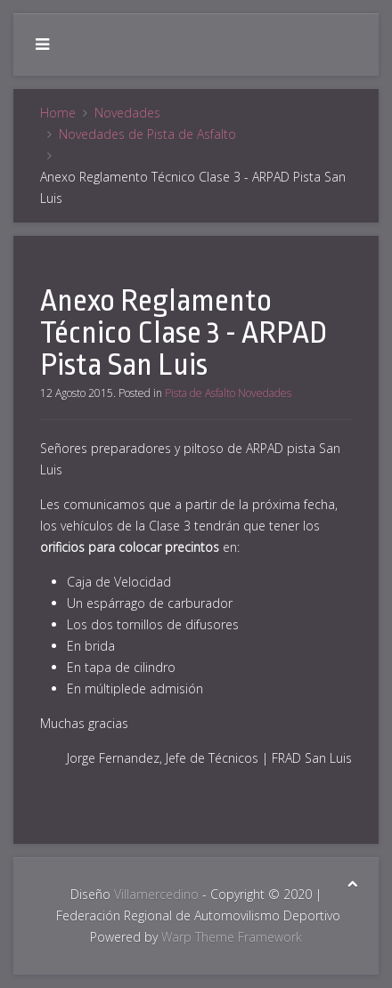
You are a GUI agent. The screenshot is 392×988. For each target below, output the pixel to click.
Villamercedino (156, 894)
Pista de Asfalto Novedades (228, 393)
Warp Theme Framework (231, 936)
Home (58, 112)
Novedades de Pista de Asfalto (147, 134)
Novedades (127, 112)
